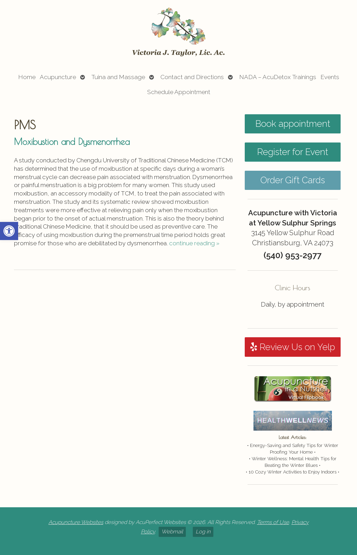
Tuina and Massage (118, 77)
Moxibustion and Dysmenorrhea (72, 141)
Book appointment (292, 123)
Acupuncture (58, 77)
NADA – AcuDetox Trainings (277, 77)
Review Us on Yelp (292, 347)
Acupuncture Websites (75, 522)
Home (27, 77)
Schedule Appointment (178, 91)
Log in (203, 532)
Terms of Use (273, 522)
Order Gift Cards (292, 180)
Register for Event (292, 152)
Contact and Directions (192, 77)
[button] (9, 231)
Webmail (172, 532)
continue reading (194, 243)
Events (329, 77)
